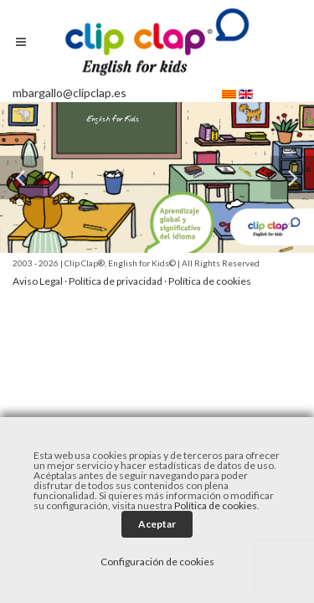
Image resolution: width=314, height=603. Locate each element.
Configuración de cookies (157, 561)
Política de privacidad (115, 281)
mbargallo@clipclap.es (69, 92)
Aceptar (157, 524)
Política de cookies (209, 281)
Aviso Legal (38, 281)
